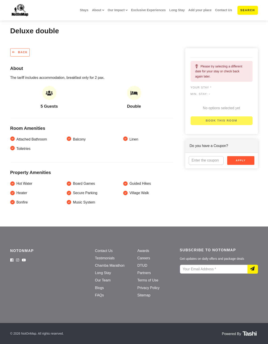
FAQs (99, 295)
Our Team (103, 280)
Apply (241, 160)
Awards (143, 251)
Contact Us (223, 10)
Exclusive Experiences (148, 10)
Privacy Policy (148, 288)
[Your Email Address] (214, 269)
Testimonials (105, 258)
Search (247, 10)
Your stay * (201, 87)
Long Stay (177, 10)
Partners (144, 273)
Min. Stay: (200, 94)
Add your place (200, 10)
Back (20, 52)
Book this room (221, 120)
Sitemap (144, 295)
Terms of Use (147, 280)
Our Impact (116, 10)
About (96, 10)
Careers (143, 258)
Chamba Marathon (110, 265)
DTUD (142, 265)
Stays (84, 10)
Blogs (99, 288)
